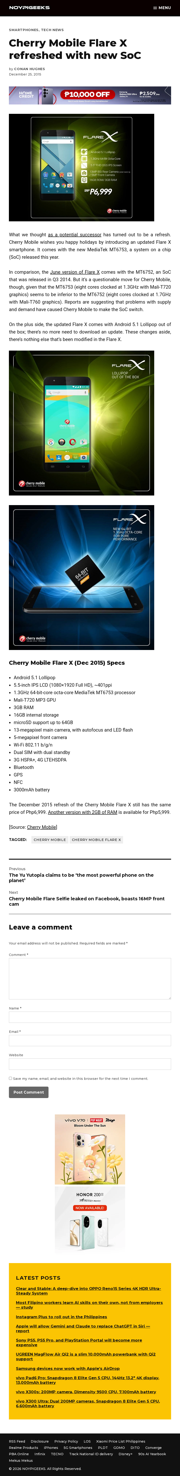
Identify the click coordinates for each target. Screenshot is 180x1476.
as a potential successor (74, 234)
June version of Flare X (75, 272)
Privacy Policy (66, 1441)
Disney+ (126, 1454)
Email (15, 1032)
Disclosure (40, 1441)
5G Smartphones (78, 1448)
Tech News (52, 30)
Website (16, 1055)
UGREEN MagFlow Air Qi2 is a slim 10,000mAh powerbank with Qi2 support (86, 1356)
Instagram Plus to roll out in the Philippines (61, 1316)
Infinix (39, 1454)
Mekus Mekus (21, 1460)
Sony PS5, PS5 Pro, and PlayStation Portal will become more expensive (79, 1342)
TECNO (57, 1454)
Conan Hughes (29, 69)
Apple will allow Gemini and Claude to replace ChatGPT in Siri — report (83, 1328)
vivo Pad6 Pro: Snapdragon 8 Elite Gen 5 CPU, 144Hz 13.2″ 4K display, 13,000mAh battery (87, 1380)
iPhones (51, 1448)
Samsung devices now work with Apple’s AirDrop (68, 1368)
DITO (135, 1448)
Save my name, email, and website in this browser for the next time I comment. (80, 1079)
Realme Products (23, 1448)
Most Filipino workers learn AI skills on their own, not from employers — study (89, 1305)
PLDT (103, 1448)
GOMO (119, 1448)
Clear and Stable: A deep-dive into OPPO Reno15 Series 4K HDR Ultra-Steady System (88, 1291)
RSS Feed (17, 1441)
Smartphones (24, 30)
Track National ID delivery (91, 1454)
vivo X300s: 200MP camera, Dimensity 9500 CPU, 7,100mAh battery (86, 1392)
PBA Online (19, 1454)
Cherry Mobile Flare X (96, 840)
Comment (18, 955)
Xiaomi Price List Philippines (120, 1441)
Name (15, 1008)
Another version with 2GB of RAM (82, 812)
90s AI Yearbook (152, 1454)
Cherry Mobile (41, 827)
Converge (153, 1448)
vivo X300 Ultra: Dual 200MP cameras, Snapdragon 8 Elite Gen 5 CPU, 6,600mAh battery (88, 1403)
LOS (87, 1441)
